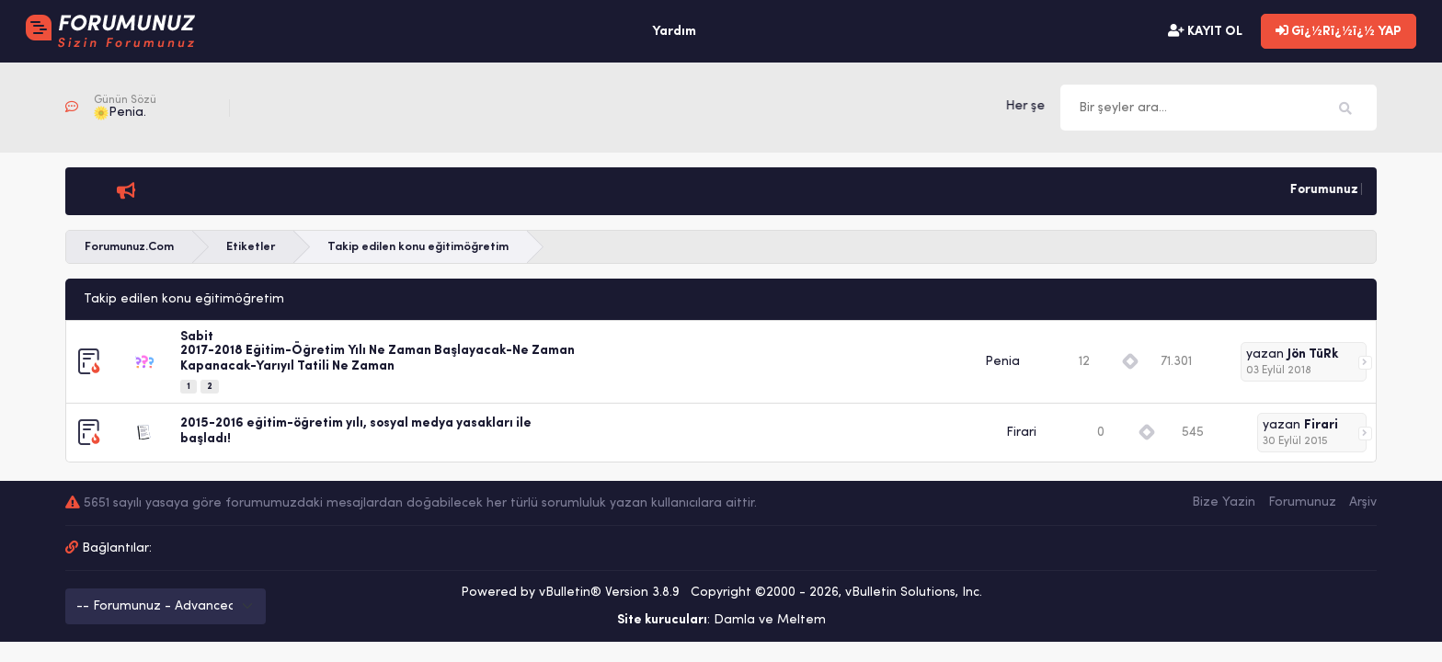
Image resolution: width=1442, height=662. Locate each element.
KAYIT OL (1205, 31)
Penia (1002, 362)
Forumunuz (1302, 502)
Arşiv (1363, 502)
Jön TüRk (1313, 354)
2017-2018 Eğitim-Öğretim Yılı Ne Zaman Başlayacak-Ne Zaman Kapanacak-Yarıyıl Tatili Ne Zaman (377, 358)
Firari (1021, 432)
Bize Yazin (1223, 502)
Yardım (674, 32)
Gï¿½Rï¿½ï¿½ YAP (1339, 31)
